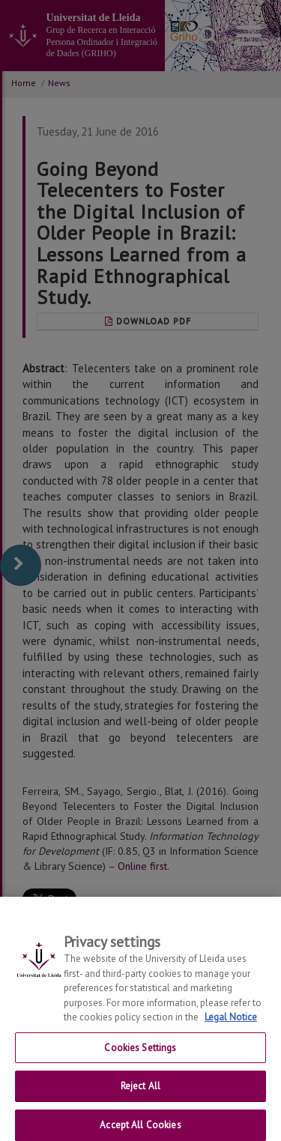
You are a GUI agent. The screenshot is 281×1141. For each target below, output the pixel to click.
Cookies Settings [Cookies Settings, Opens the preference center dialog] (140, 1053)
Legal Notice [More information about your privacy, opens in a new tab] (231, 1023)
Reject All (140, 1092)
